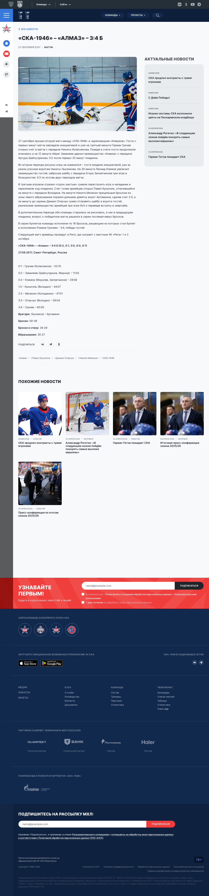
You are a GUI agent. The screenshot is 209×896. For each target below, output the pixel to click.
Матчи (48, 47)
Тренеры (116, 696)
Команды (111, 15)
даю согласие (95, 602)
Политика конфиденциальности (119, 867)
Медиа (22, 687)
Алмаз (23, 358)
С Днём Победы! (159, 97)
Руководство (72, 696)
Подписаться (189, 585)
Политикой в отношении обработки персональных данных (138, 594)
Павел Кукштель (41, 358)
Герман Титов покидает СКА (166, 156)
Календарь (163, 692)
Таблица (162, 700)
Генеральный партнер (73, 751)
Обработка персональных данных (154, 867)
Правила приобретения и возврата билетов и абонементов (176, 871)
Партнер (111, 751)
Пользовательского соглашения (90, 834)
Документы (71, 704)
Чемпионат (165, 687)
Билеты (23, 697)
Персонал (116, 700)
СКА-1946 (108, 358)
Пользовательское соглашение (189, 867)
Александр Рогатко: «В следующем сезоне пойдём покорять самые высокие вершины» (171, 137)
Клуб (68, 687)
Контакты (70, 700)
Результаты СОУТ (91, 867)
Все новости (27, 29)
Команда (117, 687)
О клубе (69, 692)
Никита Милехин (89, 358)
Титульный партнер (37, 751)
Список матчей (165, 696)
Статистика (117, 704)
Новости (24, 692)
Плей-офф (163, 708)
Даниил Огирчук (65, 358)
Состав (115, 692)
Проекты (137, 15)
